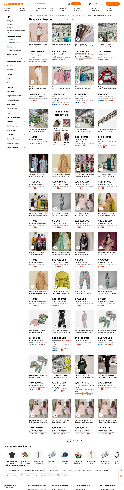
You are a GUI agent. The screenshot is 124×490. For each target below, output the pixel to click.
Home (30, 15)
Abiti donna (76, 15)
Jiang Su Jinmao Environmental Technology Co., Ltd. (61, 58)
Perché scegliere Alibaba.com (10, 486)
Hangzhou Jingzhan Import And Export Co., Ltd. (107, 342)
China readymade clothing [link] (102, 15)
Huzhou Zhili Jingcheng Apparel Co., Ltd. (38, 342)
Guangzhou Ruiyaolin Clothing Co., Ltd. (61, 303)
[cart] (95, 4)
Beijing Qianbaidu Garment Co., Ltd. (107, 98)
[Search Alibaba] (48, 4)
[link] (121, 470)
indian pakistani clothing (28, 475)
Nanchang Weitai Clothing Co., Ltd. (84, 393)
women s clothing (13, 470)
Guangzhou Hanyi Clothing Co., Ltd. (61, 348)
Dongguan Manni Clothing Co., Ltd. (38, 59)
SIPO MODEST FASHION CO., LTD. (84, 342)
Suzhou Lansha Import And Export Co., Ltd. (107, 387)
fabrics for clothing (101, 470)
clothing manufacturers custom (33, 470)
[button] (69, 3)
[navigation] (15, 228)
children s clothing (47, 475)
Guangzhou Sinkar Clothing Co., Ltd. (38, 98)
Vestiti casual (87, 15)
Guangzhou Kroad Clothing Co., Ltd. (84, 58)
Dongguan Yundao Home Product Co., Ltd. (38, 186)
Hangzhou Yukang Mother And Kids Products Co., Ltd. (84, 225)
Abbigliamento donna (62, 15)
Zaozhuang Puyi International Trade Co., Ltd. (61, 102)
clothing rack (11, 475)
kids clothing (67, 470)
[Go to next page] (81, 441)
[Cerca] (76, 3)
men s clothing (53, 470)
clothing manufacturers (83, 470)
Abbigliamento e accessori (44, 15)
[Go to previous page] (65, 441)
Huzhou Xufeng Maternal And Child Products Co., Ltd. (38, 432)
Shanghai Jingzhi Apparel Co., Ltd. (38, 387)
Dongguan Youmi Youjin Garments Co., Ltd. (84, 264)
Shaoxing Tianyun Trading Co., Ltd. (107, 145)
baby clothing (62, 475)
